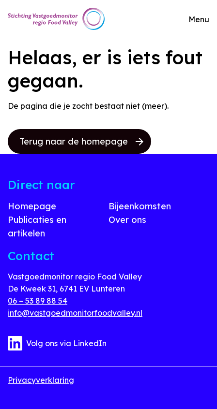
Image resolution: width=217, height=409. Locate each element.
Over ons (127, 219)
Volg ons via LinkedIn (57, 343)
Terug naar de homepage (81, 141)
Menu (198, 19)
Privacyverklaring (41, 380)
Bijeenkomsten (139, 206)
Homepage (32, 206)
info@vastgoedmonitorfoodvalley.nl (75, 313)
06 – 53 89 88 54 (37, 301)
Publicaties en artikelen (37, 226)
